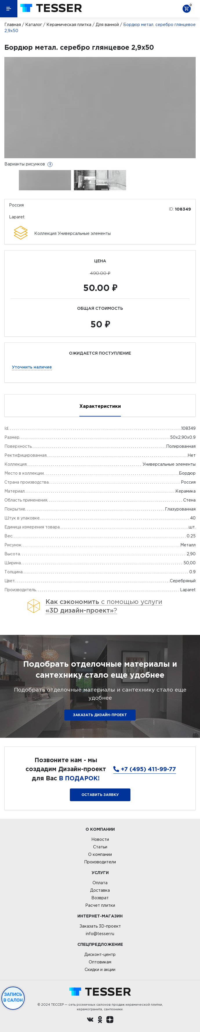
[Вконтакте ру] (90, 1020)
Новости (100, 839)
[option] (100, 107)
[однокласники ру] (100, 1020)
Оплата (100, 882)
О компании (100, 854)
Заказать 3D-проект (100, 926)
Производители (100, 862)
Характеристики (100, 406)
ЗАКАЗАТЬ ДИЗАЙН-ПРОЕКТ (100, 715)
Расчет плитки (100, 905)
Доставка (100, 890)
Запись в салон (13, 997)
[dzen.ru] (109, 1020)
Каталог (33, 24)
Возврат (100, 897)
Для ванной (107, 24)
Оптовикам (100, 962)
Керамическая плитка (68, 24)
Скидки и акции (100, 969)
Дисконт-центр (100, 954)
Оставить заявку (100, 795)
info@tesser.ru (100, 933)
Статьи (100, 847)
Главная (12, 24)
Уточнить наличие (32, 367)
